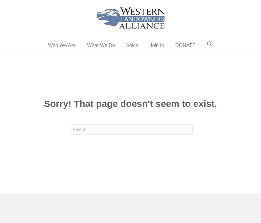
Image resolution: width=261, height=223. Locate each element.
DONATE (185, 45)
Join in (157, 45)
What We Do (101, 45)
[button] (210, 45)
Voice (132, 45)
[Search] (131, 129)
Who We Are (62, 45)
